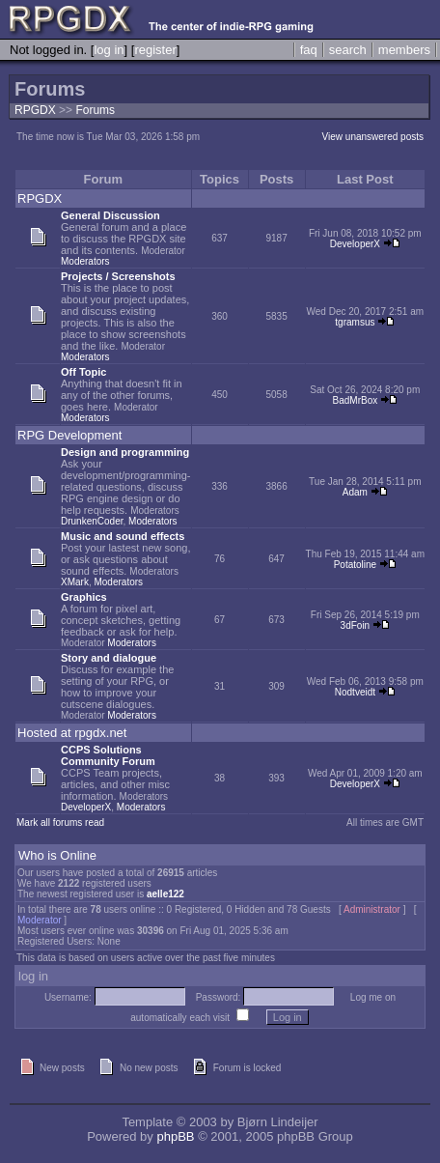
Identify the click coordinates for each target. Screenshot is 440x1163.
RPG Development (69, 435)
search (348, 50)
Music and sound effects (122, 536)
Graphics (84, 597)
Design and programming (125, 452)
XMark (75, 582)
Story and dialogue (108, 658)
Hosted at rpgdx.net (71, 732)
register (155, 50)
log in (109, 50)
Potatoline (355, 564)
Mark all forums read (60, 822)
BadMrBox (355, 400)
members (404, 50)
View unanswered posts (373, 136)
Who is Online (57, 855)
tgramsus (354, 322)
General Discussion (110, 215)
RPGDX (35, 110)
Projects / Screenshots (118, 276)
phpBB (175, 1136)
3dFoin (356, 625)
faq (308, 50)
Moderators (85, 261)
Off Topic (83, 372)
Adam (355, 492)
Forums (95, 110)
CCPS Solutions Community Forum (108, 755)
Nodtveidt (355, 692)
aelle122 (165, 894)
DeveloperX (355, 244)
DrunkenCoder (92, 521)
